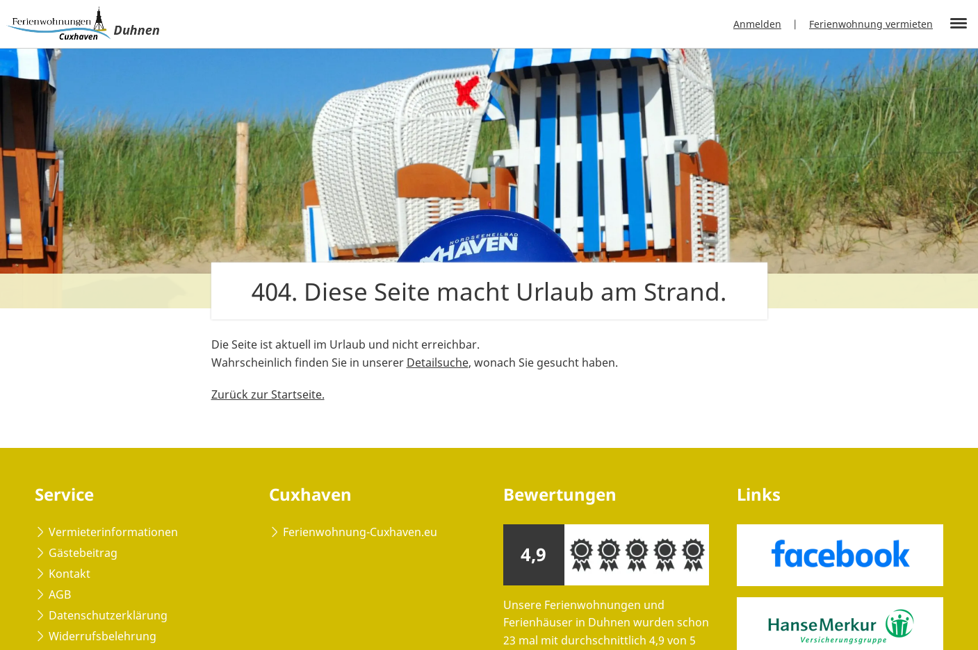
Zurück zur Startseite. (268, 394)
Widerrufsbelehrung (102, 636)
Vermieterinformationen (113, 532)
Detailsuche (437, 362)
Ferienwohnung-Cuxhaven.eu (360, 532)
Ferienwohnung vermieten (871, 24)
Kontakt (69, 573)
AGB (60, 594)
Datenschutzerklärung (108, 615)
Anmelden (757, 24)
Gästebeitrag (83, 552)
